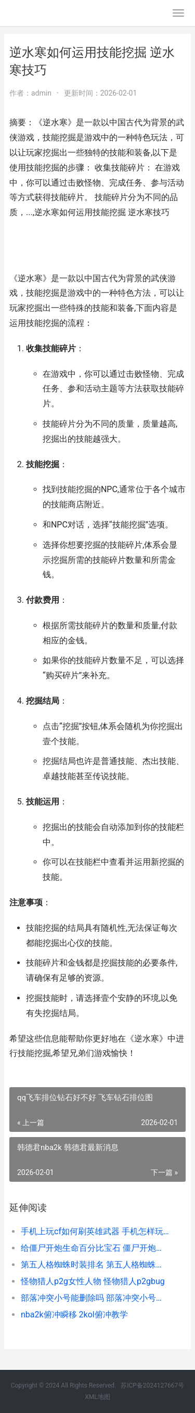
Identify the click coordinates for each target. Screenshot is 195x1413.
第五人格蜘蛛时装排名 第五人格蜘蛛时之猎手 (95, 1265)
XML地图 (97, 1397)
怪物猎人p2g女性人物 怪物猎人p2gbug (93, 1281)
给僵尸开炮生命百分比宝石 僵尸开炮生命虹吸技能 (95, 1248)
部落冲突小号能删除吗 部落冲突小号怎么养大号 (95, 1298)
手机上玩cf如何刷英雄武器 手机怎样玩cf (95, 1231)
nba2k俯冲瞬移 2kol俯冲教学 (74, 1314)
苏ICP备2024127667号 (152, 1385)
